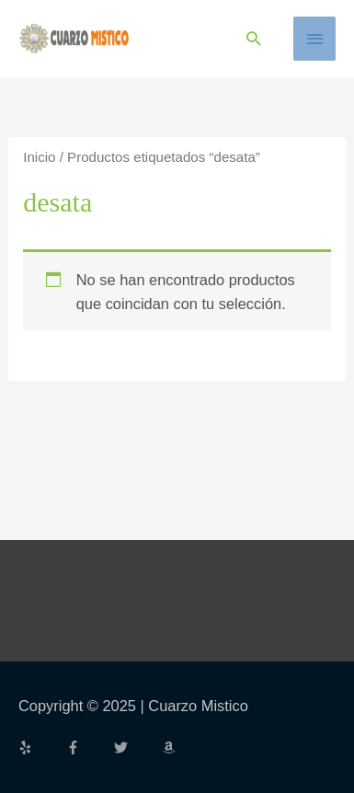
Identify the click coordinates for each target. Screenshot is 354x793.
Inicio (39, 157)
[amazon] (171, 747)
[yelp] (40, 747)
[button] (253, 38)
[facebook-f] (88, 747)
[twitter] (136, 747)
